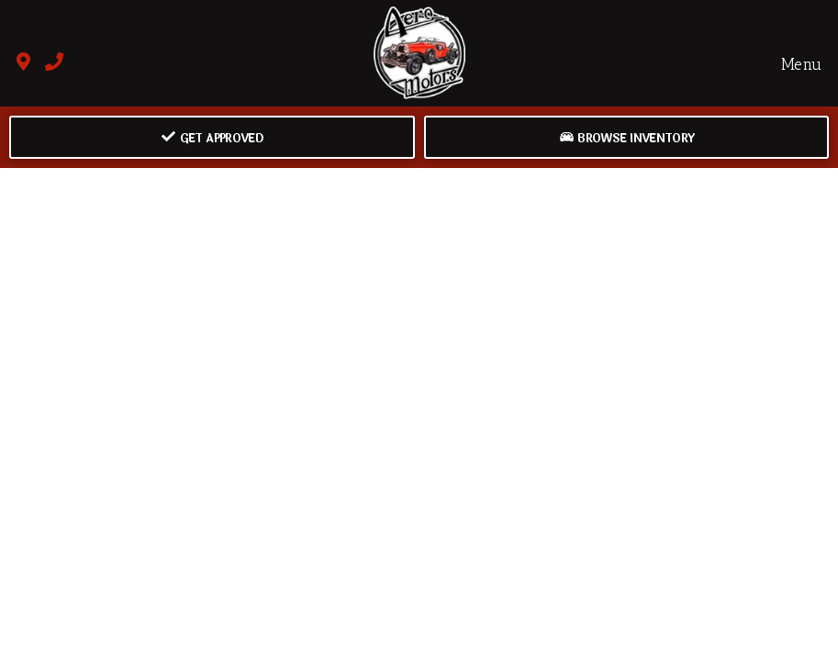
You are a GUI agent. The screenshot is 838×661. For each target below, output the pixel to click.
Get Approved (212, 138)
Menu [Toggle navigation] (791, 63)
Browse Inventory (627, 138)
